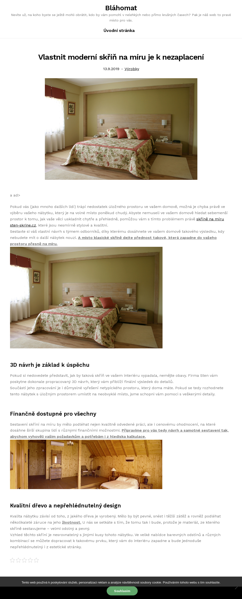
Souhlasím (122, 591)
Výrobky (132, 69)
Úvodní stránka (119, 30)
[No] (236, 587)
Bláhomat (121, 8)
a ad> (15, 195)
